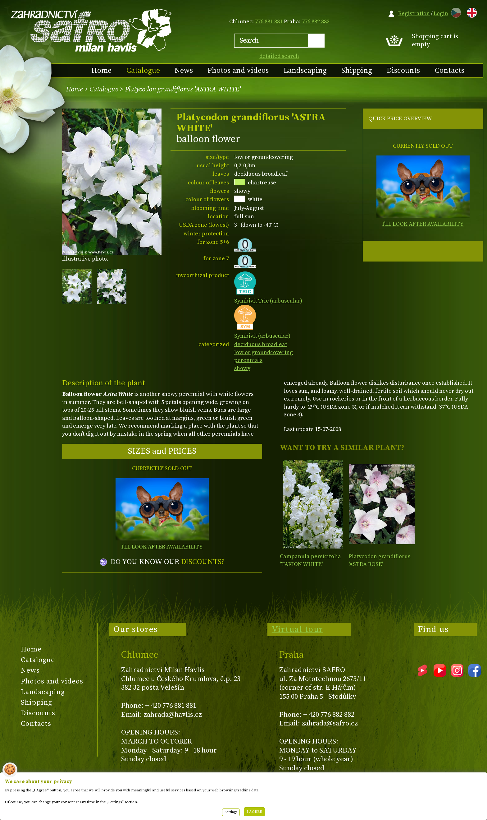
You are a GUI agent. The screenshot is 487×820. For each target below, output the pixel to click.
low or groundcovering (263, 352)
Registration (414, 13)
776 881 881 (269, 21)
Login (441, 13)
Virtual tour (297, 629)
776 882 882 (316, 21)
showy (242, 368)
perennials (248, 360)
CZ (454, 11)
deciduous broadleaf (260, 344)
